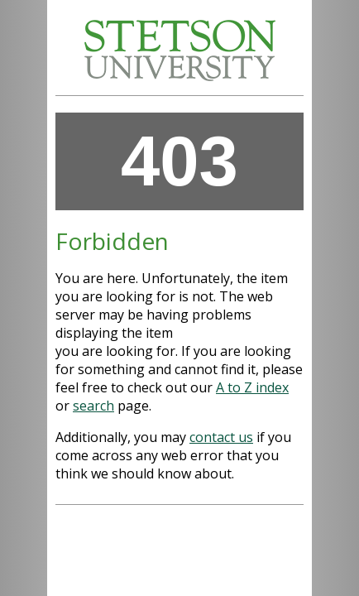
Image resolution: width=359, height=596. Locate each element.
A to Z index (252, 387)
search (93, 406)
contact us (221, 437)
